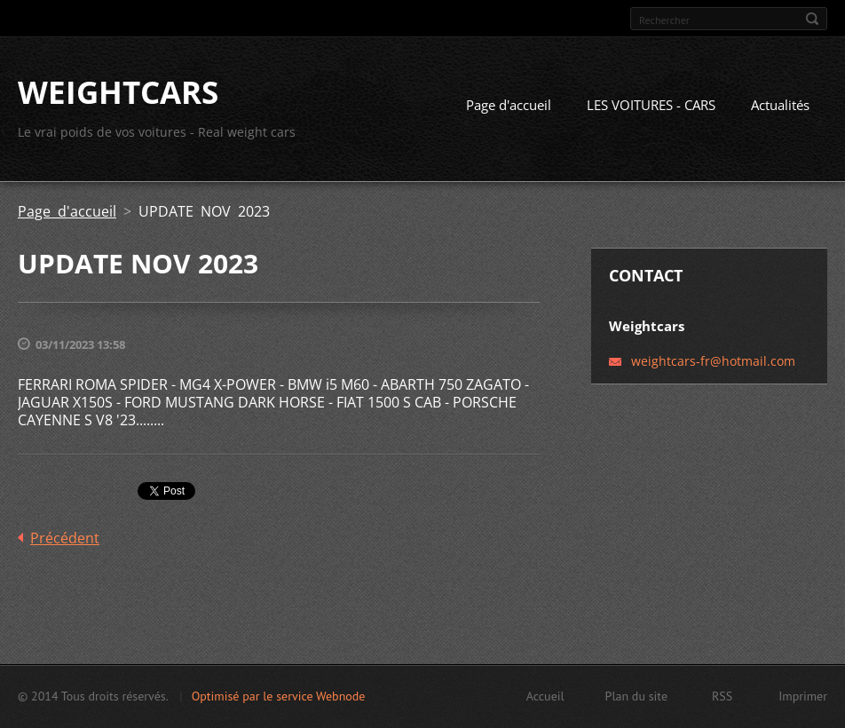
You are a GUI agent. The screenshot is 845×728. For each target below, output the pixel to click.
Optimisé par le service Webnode (279, 696)
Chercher (812, 18)
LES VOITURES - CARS (651, 105)
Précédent (64, 538)
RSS (722, 696)
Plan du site (636, 696)
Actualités (780, 105)
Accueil (545, 696)
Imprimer (802, 696)
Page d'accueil (508, 105)
